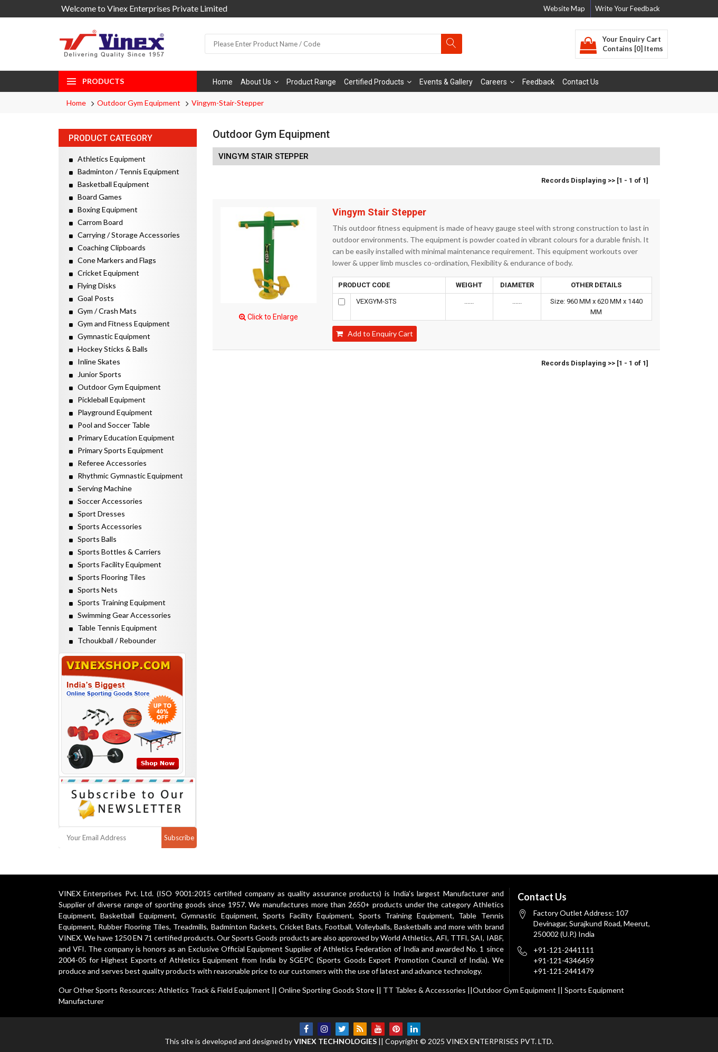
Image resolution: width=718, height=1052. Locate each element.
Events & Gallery (446, 82)
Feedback (538, 82)
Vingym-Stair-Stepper (228, 102)
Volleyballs (373, 926)
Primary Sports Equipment (116, 450)
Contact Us (580, 82)
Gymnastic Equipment (109, 336)
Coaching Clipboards (107, 247)
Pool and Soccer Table (109, 424)
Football (338, 926)
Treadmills (190, 926)
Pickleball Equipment (107, 399)
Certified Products (377, 82)
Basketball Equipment (109, 184)
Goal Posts (91, 298)
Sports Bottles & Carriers (115, 551)
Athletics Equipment (107, 158)
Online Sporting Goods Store (327, 989)
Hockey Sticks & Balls (108, 348)
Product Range (311, 82)
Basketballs (413, 926)
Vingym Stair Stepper (379, 212)
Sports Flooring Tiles (107, 576)
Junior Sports (95, 374)
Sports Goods (254, 937)
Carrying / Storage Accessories (124, 234)
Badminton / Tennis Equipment (124, 171)
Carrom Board (96, 222)
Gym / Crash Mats (103, 310)
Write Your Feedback (627, 8)
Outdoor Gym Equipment (138, 102)
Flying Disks (92, 285)
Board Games (95, 196)
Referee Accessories (108, 462)
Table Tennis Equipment (113, 627)
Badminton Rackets (243, 926)
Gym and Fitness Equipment (119, 323)
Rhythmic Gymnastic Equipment (126, 475)
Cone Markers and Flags (112, 260)
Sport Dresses (97, 513)
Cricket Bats (300, 926)
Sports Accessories (105, 526)
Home (223, 82)
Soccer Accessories (105, 500)
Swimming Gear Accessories (120, 614)
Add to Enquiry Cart (374, 333)
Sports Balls (93, 538)
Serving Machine (100, 488)
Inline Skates (94, 361)
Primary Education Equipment (122, 437)
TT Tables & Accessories (424, 989)
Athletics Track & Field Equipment (214, 989)
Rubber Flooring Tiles (133, 926)
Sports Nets (93, 589)
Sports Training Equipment (117, 602)
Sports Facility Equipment (115, 564)
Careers (497, 82)
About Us (260, 82)
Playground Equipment (110, 412)
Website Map (564, 8)
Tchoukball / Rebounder (112, 640)
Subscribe (179, 837)
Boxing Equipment (103, 209)
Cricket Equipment (104, 272)
